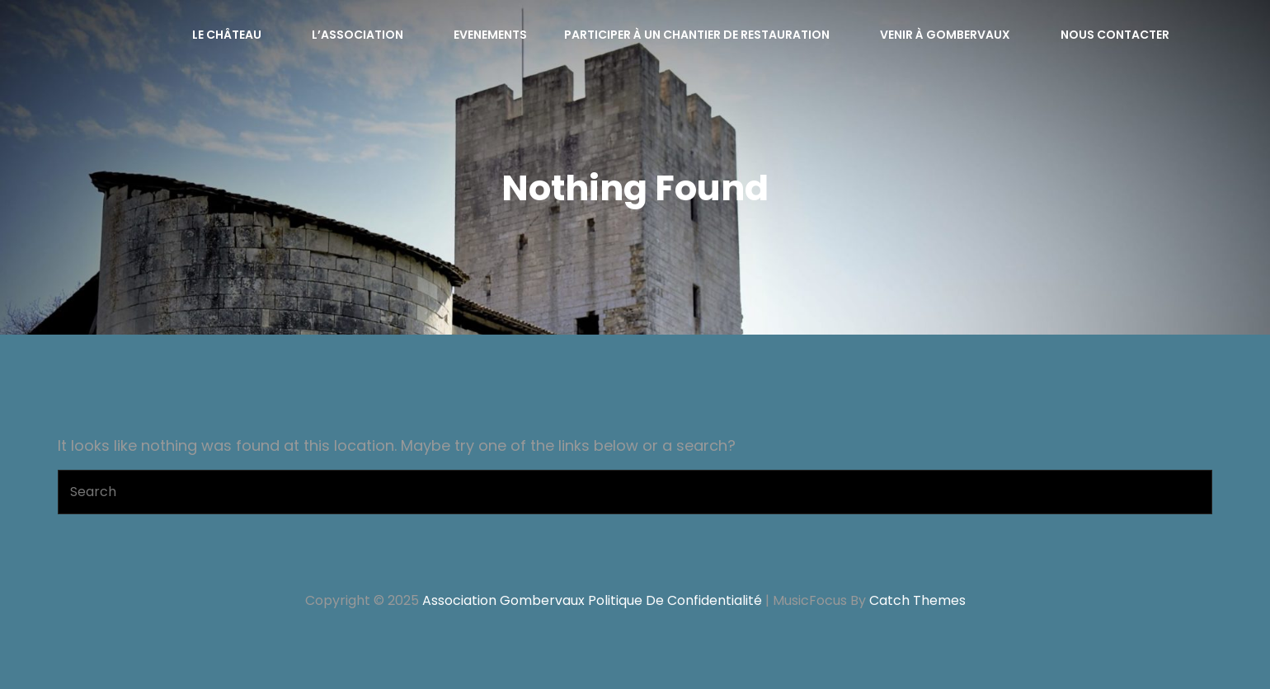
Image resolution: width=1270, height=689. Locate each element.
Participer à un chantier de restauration (705, 34)
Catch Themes (917, 600)
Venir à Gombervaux (954, 34)
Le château (235, 34)
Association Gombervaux (503, 600)
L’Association (366, 34)
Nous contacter (1115, 34)
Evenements (490, 34)
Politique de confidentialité (675, 600)
